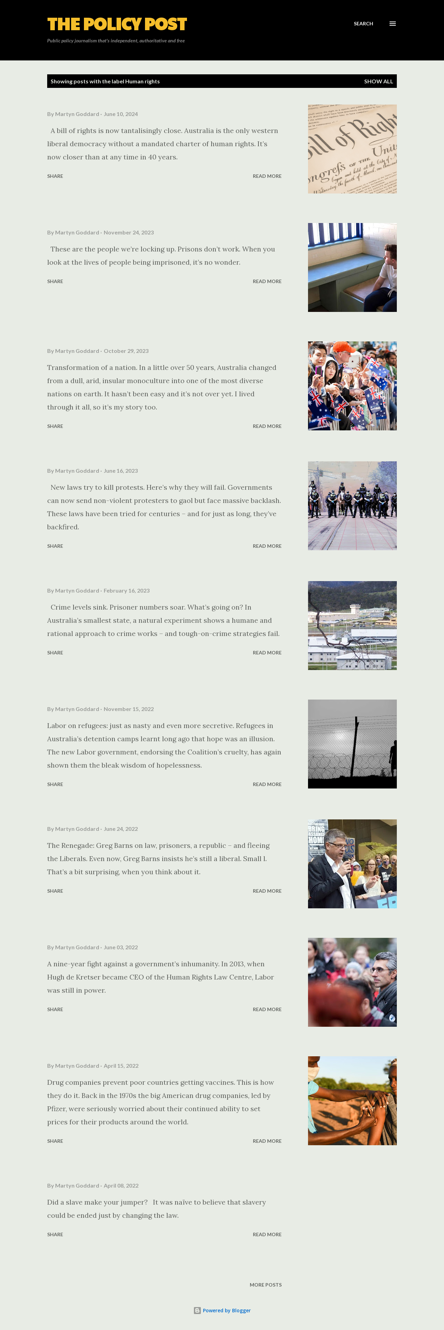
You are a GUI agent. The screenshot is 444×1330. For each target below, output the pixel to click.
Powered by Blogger (222, 1310)
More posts (266, 1285)
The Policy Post (117, 23)
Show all (378, 81)
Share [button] (55, 176)
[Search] (363, 23)
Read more (267, 176)
